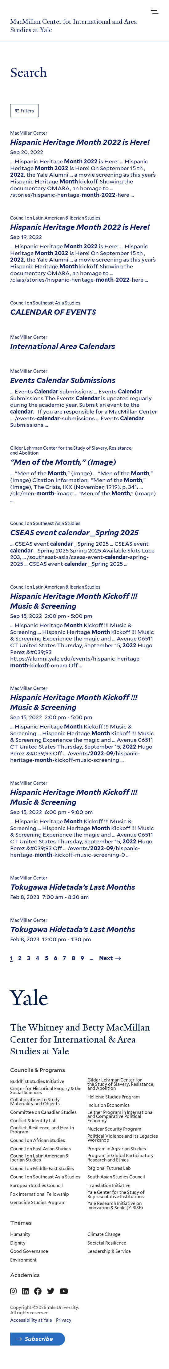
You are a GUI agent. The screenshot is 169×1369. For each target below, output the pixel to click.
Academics (25, 1275)
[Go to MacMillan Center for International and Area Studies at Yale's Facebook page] (38, 1291)
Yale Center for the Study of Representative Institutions (116, 1195)
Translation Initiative (109, 1185)
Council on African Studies (37, 1141)
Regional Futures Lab (109, 1168)
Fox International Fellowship (39, 1194)
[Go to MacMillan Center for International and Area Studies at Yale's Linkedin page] (25, 1291)
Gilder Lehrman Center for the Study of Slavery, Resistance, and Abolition (120, 1084)
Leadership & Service (109, 1251)
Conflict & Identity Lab (33, 1121)
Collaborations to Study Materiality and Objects (35, 1102)
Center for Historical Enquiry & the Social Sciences (46, 1090)
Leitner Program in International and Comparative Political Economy (120, 1117)
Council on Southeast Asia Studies (45, 1177)
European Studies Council (36, 1186)
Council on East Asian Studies (40, 1149)
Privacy (63, 1320)
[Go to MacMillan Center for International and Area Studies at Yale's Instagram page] (13, 1291)
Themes (21, 1222)
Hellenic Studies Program (113, 1097)
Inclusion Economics (108, 1105)
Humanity (20, 1235)
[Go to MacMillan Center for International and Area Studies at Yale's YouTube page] (64, 1291)
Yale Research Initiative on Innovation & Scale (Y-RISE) (115, 1206)
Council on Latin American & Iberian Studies (39, 1158)
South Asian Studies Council (116, 1177)
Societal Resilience (106, 1243)
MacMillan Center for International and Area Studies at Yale (73, 26)
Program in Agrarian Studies (116, 1149)
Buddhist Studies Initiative (37, 1082)
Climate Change (103, 1235)
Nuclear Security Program (114, 1129)
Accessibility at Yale (31, 1320)
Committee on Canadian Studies (43, 1113)
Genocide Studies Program (38, 1203)
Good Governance (29, 1251)
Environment (23, 1260)
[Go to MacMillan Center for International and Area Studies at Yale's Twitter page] (50, 1291)
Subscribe (39, 1338)
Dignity (18, 1243)
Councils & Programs (37, 1070)
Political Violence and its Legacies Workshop (122, 1138)
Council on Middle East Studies (42, 1169)
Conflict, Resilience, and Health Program (42, 1130)
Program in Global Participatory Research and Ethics (120, 1158)
